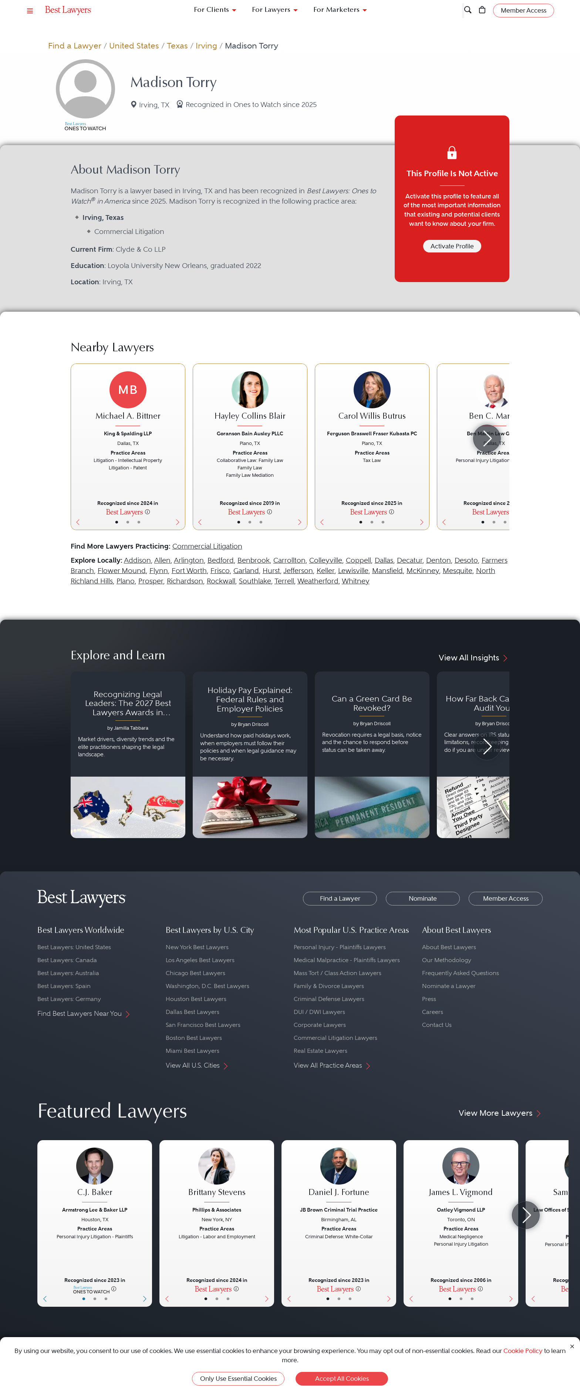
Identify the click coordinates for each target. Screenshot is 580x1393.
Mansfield (387, 570)
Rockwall (221, 581)
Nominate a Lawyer (449, 986)
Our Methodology (446, 960)
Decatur (409, 560)
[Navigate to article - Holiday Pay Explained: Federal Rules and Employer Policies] (250, 755)
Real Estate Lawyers (320, 1050)
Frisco (220, 570)
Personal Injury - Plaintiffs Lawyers (340, 947)
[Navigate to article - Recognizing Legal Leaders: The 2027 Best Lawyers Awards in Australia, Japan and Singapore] (128, 755)
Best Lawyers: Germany (69, 998)
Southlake (255, 581)
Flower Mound (122, 570)
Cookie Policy (523, 1351)
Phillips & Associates (216, 1209)
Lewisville (353, 570)
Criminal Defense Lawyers (329, 998)
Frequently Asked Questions (460, 973)
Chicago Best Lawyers (195, 973)
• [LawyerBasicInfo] (117, 522)
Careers (432, 1011)
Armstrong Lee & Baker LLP (94, 1209)
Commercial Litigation (207, 546)
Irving (206, 45)
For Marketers (336, 10)
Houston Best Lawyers (196, 998)
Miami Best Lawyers (192, 1050)
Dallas (384, 560)
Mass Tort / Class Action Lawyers (337, 973)
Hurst (271, 570)
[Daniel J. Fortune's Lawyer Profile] (339, 1176)
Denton (438, 560)
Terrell (284, 581)
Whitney (356, 581)
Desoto (466, 560)
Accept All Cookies (342, 1378)
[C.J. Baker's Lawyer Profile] (95, 1176)
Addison (137, 560)
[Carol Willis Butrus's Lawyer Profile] (372, 399)
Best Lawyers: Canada (67, 960)
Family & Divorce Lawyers (329, 986)
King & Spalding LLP (128, 433)
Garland (246, 570)
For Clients (211, 10)
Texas (177, 45)
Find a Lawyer (74, 45)
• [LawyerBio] (128, 522)
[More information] (147, 512)
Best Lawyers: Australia (68, 973)
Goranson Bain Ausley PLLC (250, 433)
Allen (162, 560)
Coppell (358, 560)
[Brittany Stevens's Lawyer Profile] (217, 1176)
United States (134, 45)
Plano (126, 581)
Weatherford (317, 581)
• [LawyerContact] (139, 522)
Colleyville (325, 560)
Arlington (189, 560)
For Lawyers (271, 10)
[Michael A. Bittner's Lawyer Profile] (128, 399)
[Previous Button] (76, 447)
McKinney (423, 570)
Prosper (150, 581)
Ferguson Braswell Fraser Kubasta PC (372, 433)
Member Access (506, 898)
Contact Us (437, 1024)
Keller (325, 570)
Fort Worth (189, 570)
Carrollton (289, 560)
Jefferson (298, 570)
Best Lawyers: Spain (64, 986)
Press (429, 998)
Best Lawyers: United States (74, 947)
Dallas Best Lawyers (192, 1011)
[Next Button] (179, 447)
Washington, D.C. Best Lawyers (207, 986)
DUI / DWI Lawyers (319, 1011)
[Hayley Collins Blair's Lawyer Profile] (250, 399)
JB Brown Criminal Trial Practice (339, 1209)
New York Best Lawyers (197, 947)
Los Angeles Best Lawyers (200, 960)
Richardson (185, 581)
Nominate (423, 898)
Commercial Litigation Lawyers (335, 1037)
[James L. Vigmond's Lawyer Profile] (461, 1176)
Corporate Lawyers (320, 1024)
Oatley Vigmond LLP (461, 1209)
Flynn (158, 570)
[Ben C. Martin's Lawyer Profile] (494, 399)
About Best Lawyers (449, 947)
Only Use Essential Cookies (238, 1378)
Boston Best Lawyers (194, 1037)
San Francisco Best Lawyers (203, 1024)
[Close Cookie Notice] (572, 1345)
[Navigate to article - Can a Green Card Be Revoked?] (372, 755)
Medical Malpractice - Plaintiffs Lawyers (347, 960)
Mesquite (457, 570)
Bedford (221, 560)
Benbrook (253, 560)
